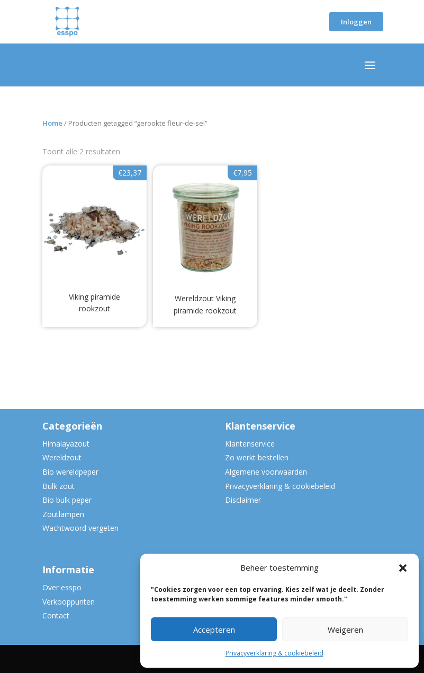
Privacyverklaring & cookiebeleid (274, 653)
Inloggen (356, 22)
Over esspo (62, 587)
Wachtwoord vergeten (80, 528)
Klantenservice (250, 444)
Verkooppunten (68, 602)
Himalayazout (65, 444)
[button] (403, 568)
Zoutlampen (63, 514)
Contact (55, 615)
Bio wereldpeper (70, 472)
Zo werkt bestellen (256, 457)
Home (52, 123)
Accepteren (214, 629)
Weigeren (345, 629)
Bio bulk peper (67, 500)
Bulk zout (58, 486)
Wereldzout (62, 457)
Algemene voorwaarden (266, 472)
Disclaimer (243, 500)
